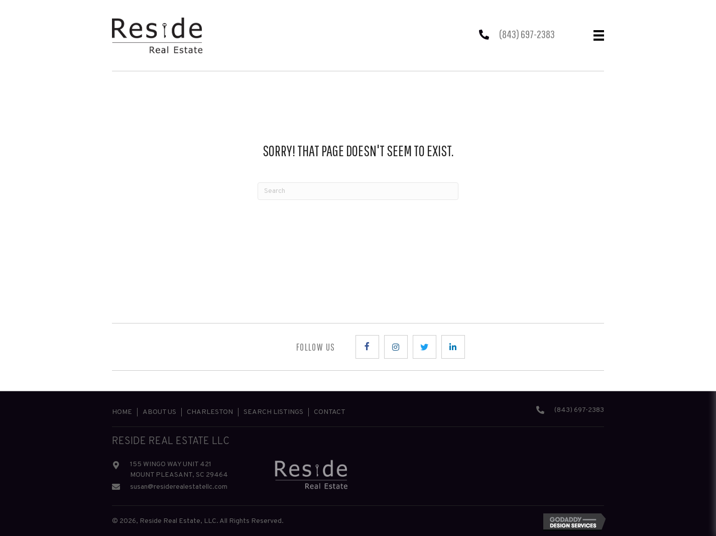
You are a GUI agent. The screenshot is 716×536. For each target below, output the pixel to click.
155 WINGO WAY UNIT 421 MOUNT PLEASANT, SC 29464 (179, 469)
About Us (159, 412)
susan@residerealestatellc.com (178, 487)
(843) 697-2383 (527, 34)
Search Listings (273, 412)
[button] (367, 347)
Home (122, 412)
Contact (329, 412)
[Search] (358, 191)
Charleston (210, 412)
